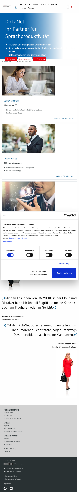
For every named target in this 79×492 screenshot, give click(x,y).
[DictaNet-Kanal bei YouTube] (11, 489)
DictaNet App (10, 158)
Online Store (11, 59)
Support (6, 426)
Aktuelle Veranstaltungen (24, 61)
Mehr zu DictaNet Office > (64, 118)
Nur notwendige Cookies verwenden (38, 272)
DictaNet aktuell (6, 61)
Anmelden (6, 452)
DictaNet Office (11, 100)
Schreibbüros (7, 444)
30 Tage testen (40, 59)
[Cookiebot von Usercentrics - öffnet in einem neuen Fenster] (65, 216)
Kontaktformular (9, 428)
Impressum (7, 241)
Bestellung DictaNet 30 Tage (13, 431)
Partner (6, 439)
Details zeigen (65, 264)
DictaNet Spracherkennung (12, 418)
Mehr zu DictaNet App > (65, 176)
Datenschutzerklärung (18, 238)
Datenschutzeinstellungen (12, 479)
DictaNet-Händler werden (11, 441)
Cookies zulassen (64, 273)
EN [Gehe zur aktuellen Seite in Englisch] (16, 8)
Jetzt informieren (24, 59)
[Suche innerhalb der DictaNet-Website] (71, 7)
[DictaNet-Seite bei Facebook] (5, 489)
